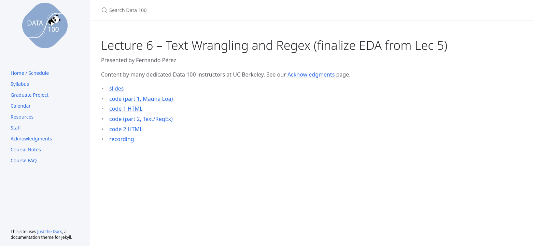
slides (116, 88)
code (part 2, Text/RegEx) (141, 119)
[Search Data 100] (181, 10)
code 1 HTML (125, 108)
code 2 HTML (125, 129)
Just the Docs (49, 231)
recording (121, 139)
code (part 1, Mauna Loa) (141, 98)
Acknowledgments (311, 74)
